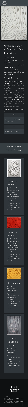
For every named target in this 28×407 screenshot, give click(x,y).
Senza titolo (13, 283)
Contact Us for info (12, 132)
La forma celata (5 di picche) (13, 341)
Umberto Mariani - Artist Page (14, 121)
